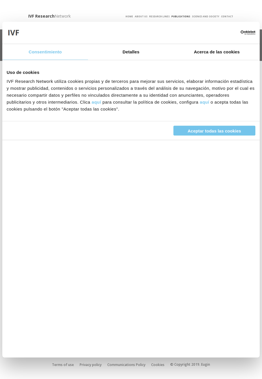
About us (141, 16)
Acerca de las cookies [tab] (217, 51)
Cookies (157, 364)
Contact (227, 16)
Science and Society (205, 16)
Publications (180, 16)
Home (129, 16)
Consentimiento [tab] (45, 51)
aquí (96, 102)
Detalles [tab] (131, 51)
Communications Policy (126, 364)
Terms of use (63, 364)
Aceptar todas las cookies (214, 130)
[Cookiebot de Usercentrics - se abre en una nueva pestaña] (230, 33)
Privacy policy (91, 364)
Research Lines (159, 16)
